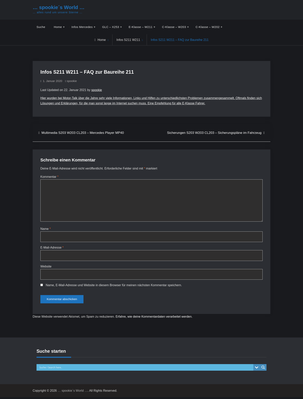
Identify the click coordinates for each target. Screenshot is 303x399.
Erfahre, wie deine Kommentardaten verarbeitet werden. (154, 318)
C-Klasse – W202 (208, 27)
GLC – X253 (110, 27)
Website (46, 267)
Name (45, 229)
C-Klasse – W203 (174, 27)
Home (58, 27)
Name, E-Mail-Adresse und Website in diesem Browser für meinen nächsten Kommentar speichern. (114, 286)
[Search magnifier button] (263, 369)
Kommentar (49, 176)
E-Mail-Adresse (52, 248)
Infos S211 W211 (128, 39)
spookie (72, 81)
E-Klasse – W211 (140, 27)
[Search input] (145, 369)
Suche (41, 27)
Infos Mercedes (82, 27)
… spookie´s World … (58, 7)
